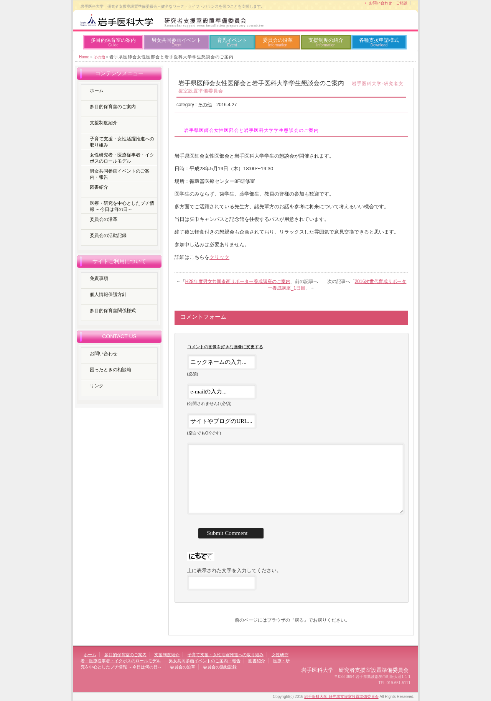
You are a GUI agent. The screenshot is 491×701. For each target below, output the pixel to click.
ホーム (97, 90)
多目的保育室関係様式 (113, 310)
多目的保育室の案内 (113, 42)
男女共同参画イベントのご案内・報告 (120, 174)
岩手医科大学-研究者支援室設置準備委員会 (341, 696)
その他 (99, 57)
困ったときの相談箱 (110, 369)
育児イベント (232, 42)
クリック (219, 257)
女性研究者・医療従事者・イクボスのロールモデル (122, 158)
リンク (97, 385)
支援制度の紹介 (325, 42)
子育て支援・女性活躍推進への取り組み (122, 142)
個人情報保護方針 (108, 294)
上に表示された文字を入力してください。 (234, 570)
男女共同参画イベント (176, 42)
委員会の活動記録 (108, 235)
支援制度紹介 (103, 122)
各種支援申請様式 (379, 42)
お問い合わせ (103, 353)
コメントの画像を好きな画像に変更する (225, 346)
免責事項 (99, 278)
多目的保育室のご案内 (113, 106)
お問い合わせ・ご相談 (388, 3)
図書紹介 (99, 187)
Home (84, 57)
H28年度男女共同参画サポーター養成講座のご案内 (237, 281)
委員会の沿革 (278, 42)
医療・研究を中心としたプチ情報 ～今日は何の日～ (122, 206)
